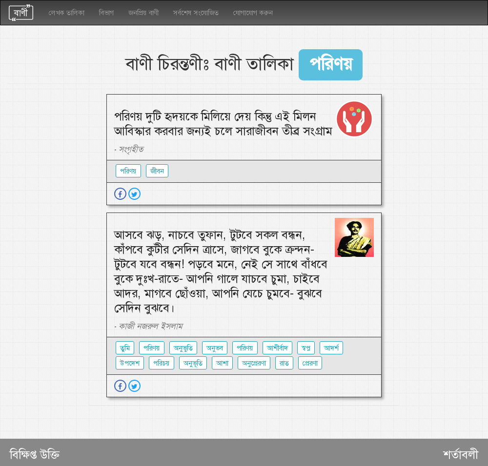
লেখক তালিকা (66, 12)
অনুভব (214, 348)
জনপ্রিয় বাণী (143, 12)
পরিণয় (151, 348)
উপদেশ (130, 363)
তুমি (125, 348)
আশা (222, 363)
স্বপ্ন (306, 348)
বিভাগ (106, 12)
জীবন (157, 171)
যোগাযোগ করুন (253, 12)
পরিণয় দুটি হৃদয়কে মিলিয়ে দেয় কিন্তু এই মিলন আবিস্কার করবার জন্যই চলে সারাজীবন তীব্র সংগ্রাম (223, 123)
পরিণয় (128, 171)
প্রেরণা (310, 363)
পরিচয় (161, 363)
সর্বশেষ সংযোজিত (196, 12)
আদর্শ (331, 348)
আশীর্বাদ (277, 348)
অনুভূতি (193, 363)
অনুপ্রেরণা (254, 363)
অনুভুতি (183, 348)
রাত (284, 363)
